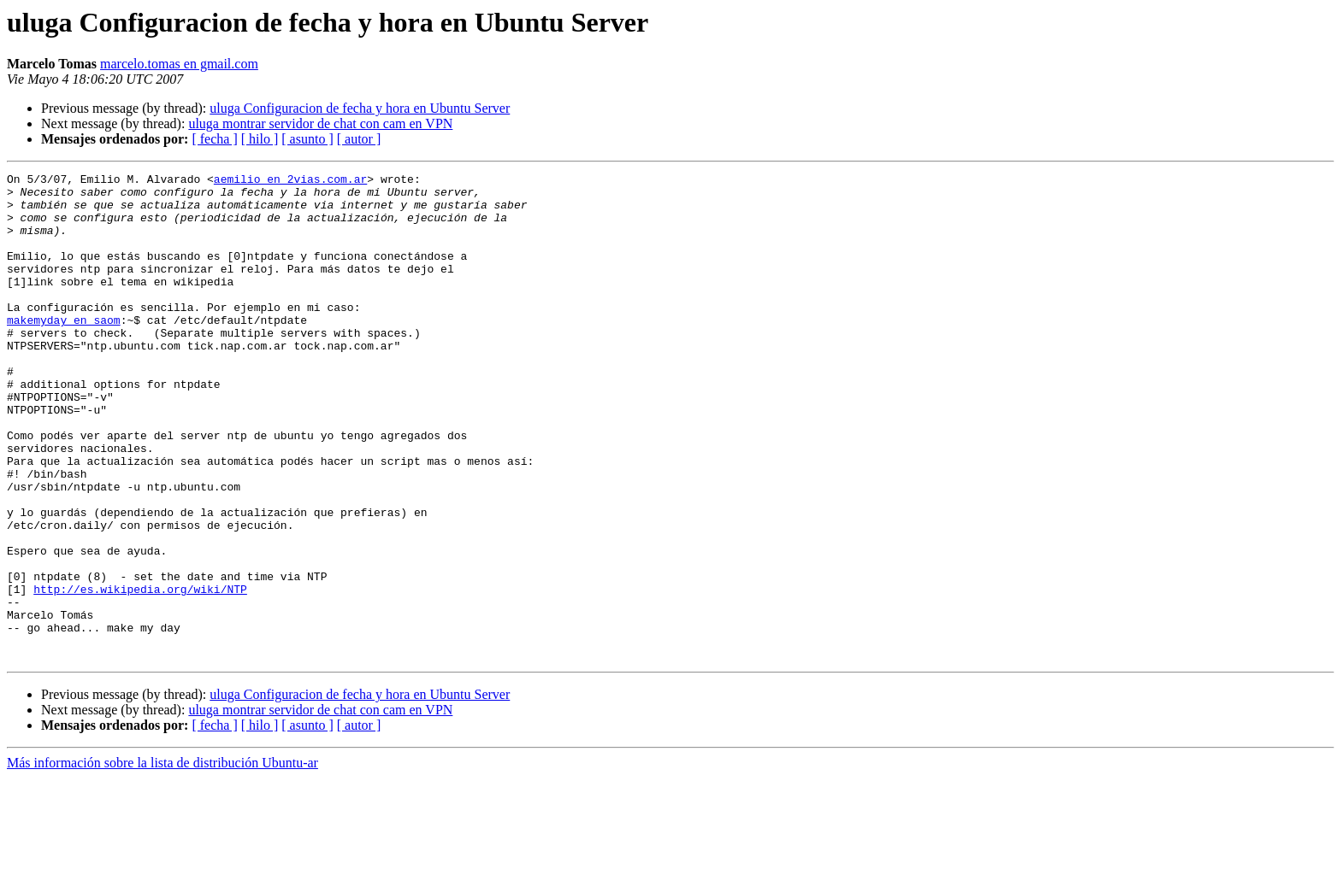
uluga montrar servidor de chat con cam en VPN (320, 123)
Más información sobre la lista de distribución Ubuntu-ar (162, 860)
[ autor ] (359, 139)
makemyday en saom (64, 350)
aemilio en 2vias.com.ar (290, 181)
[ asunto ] (307, 139)
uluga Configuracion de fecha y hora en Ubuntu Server (360, 108)
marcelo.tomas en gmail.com (179, 63)
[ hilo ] (260, 139)
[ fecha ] (214, 139)
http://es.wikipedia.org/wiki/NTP (140, 673)
